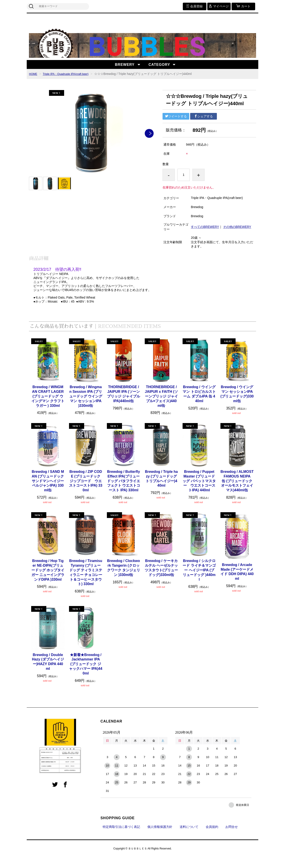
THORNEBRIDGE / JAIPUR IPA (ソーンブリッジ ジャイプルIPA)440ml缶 (123, 394)
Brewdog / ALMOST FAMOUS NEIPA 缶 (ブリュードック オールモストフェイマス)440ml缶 (237, 481)
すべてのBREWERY (205, 227)
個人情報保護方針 (159, 826)
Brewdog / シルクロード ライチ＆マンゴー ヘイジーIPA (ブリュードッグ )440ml (199, 570)
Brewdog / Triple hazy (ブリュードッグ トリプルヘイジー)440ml (161, 478)
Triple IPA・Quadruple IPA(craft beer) (70, 74)
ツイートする (176, 116)
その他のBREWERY (237, 227)
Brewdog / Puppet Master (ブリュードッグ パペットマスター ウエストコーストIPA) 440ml (199, 481)
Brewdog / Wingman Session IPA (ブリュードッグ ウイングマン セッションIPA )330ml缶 (85, 396)
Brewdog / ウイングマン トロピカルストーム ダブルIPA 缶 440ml (199, 394)
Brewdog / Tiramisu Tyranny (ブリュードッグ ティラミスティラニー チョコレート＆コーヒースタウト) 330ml (85, 572)
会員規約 (212, 826)
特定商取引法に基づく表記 (121, 826)
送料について (189, 826)
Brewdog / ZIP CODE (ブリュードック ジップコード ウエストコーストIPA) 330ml (85, 481)
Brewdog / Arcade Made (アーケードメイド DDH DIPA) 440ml (237, 571)
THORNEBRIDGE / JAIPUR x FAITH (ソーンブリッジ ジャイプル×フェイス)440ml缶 (161, 396)
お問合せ (231, 826)
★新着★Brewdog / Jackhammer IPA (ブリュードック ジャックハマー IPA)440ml (85, 664)
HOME (33, 74)
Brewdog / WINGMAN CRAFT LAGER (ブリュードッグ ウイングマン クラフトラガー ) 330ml (47, 396)
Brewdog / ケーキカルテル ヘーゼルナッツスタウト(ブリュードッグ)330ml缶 (161, 567)
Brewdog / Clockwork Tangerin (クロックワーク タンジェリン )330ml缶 (123, 567)
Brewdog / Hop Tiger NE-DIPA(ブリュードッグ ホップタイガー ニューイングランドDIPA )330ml (47, 570)
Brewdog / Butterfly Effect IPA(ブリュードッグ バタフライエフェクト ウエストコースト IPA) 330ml (123, 481)
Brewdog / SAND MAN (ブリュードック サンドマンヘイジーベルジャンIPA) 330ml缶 (48, 481)
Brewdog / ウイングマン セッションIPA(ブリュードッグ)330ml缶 (237, 394)
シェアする (203, 116)
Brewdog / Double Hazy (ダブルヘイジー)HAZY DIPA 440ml (48, 661)
